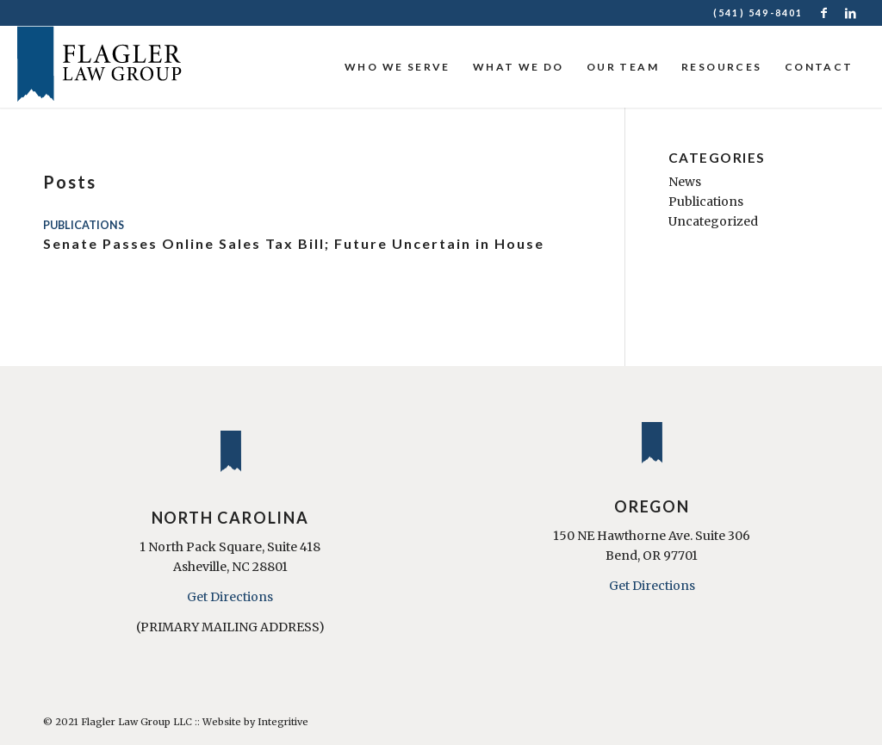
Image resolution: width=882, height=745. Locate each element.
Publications (83, 225)
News (684, 181)
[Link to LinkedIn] (852, 13)
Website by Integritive (255, 722)
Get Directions (230, 597)
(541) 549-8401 (758, 12)
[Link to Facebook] (825, 13)
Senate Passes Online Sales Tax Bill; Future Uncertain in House (293, 243)
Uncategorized (713, 221)
